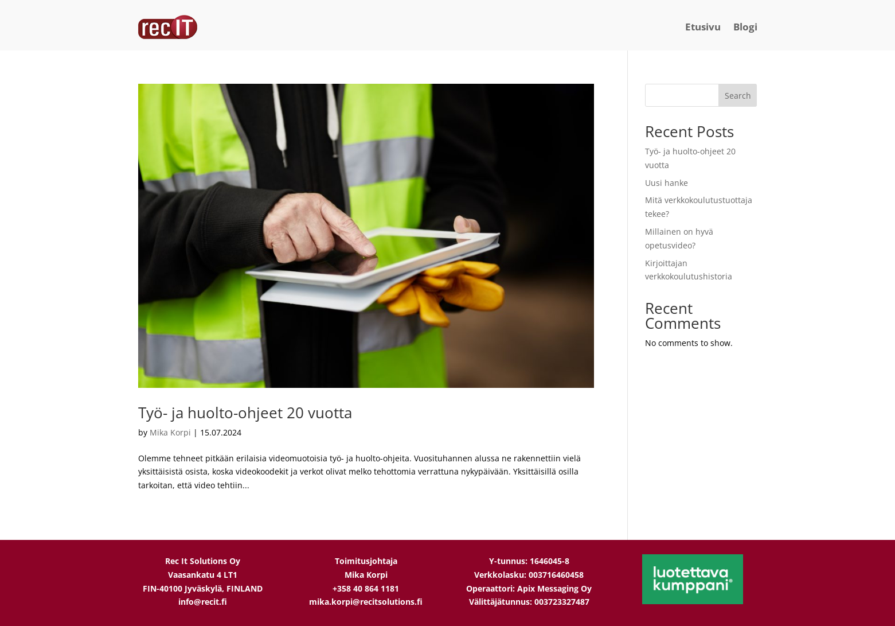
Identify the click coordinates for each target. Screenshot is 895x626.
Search (738, 95)
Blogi (745, 26)
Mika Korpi (170, 432)
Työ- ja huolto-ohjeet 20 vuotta (245, 412)
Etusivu (703, 26)
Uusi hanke (666, 182)
